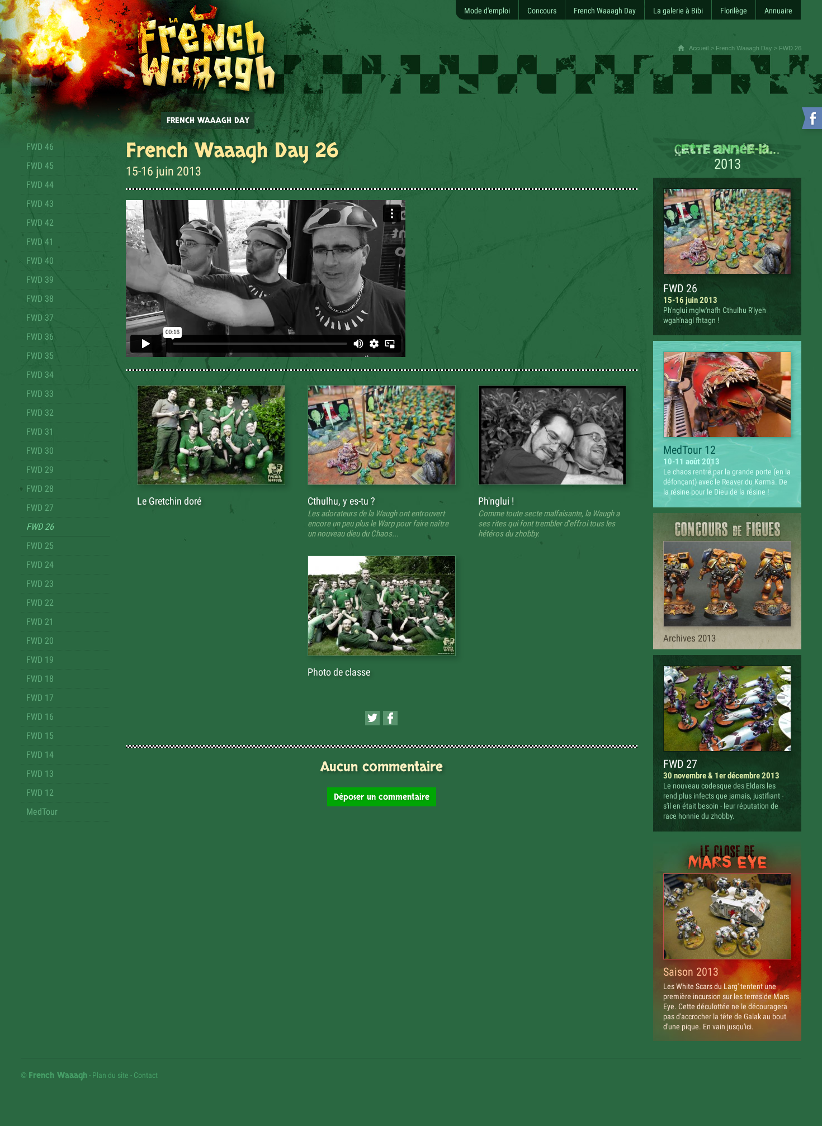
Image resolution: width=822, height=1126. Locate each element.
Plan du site (110, 1075)
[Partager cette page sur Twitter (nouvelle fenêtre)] (372, 718)
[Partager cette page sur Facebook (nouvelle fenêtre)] (390, 718)
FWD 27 (680, 764)
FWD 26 (680, 288)
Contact (146, 1075)
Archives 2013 (689, 638)
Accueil (698, 48)
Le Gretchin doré (169, 501)
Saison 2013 (691, 971)
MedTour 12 (689, 450)
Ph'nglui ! (496, 501)
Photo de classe (339, 672)
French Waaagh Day (744, 48)
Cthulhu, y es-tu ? (341, 501)
